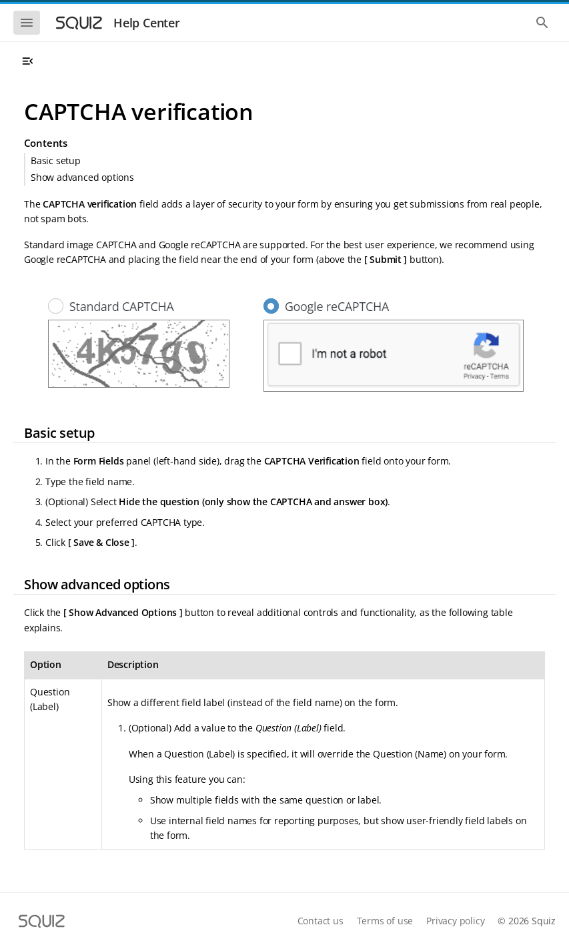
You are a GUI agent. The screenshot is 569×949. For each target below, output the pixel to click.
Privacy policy (455, 920)
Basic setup (56, 160)
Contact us (321, 920)
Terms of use (385, 920)
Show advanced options (82, 177)
